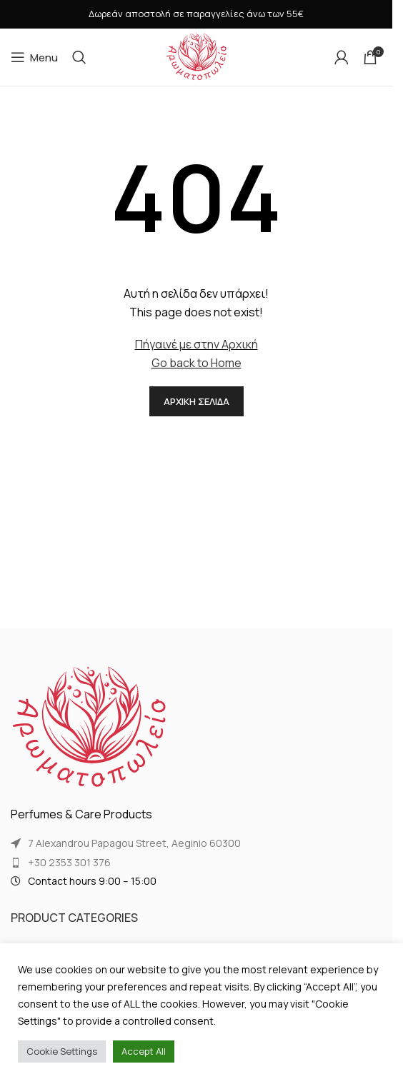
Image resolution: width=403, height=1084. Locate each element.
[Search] (79, 57)
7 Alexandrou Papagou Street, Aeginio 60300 (134, 843)
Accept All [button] (143, 1051)
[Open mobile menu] (34, 57)
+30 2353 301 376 (69, 862)
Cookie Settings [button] (61, 1051)
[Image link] (89, 727)
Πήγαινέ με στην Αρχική (196, 344)
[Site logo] (196, 56)
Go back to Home (196, 363)
